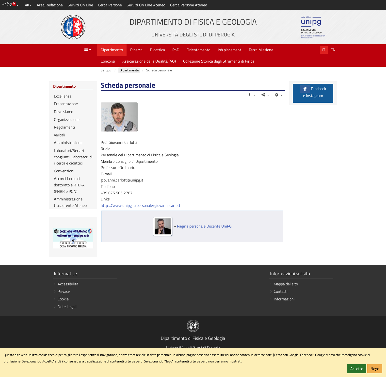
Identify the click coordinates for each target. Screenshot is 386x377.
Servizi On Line (80, 5)
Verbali (59, 135)
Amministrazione (68, 143)
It (323, 50)
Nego (374, 369)
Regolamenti (64, 127)
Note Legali (67, 307)
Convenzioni (64, 171)
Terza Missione (261, 50)
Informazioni (284, 299)
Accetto (356, 369)
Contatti (281, 291)
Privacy (64, 291)
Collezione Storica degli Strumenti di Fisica (218, 61)
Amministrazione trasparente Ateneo (70, 202)
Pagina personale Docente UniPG (204, 226)
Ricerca (136, 50)
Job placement (229, 50)
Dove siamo (63, 112)
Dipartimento (112, 50)
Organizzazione (67, 119)
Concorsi (108, 61)
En (333, 50)
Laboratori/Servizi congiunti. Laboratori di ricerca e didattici (73, 157)
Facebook (313, 91)
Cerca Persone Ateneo (188, 5)
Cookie (63, 299)
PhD (175, 50)
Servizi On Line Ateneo (146, 5)
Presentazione (66, 104)
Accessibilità (68, 284)
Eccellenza (62, 96)
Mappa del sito (286, 284)
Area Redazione (50, 5)
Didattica (157, 50)
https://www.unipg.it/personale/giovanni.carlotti (141, 205)
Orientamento (198, 50)
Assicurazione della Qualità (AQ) (149, 61)
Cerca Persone (110, 5)
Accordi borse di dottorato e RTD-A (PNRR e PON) (69, 185)
